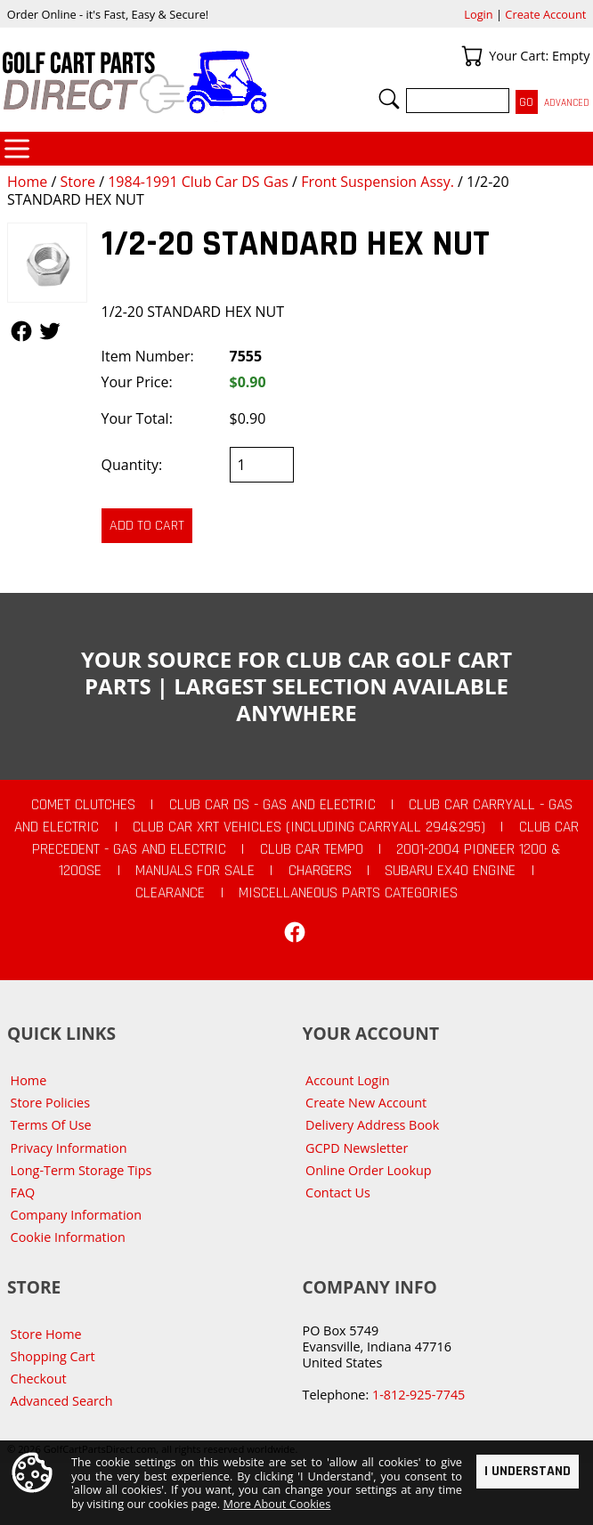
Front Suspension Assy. (377, 181)
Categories (17, 149)
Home (27, 181)
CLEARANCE (170, 893)
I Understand (527, 1471)
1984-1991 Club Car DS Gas (198, 181)
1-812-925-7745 (418, 1394)
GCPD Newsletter (356, 1148)
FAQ (23, 1192)
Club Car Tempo (311, 849)
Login (478, 14)
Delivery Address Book (372, 1124)
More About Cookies (276, 1505)
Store (77, 181)
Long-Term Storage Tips (81, 1170)
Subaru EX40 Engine (450, 870)
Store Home (46, 1334)
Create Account (545, 14)
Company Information (76, 1214)
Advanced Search (62, 1400)
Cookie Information (68, 1237)
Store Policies (50, 1102)
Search (389, 99)
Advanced (566, 103)
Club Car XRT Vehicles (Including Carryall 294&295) (309, 827)
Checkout (39, 1378)
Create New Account (365, 1102)
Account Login (347, 1080)
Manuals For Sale (195, 870)
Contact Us (337, 1192)
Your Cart (472, 56)
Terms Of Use (51, 1124)
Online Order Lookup (368, 1170)
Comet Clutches (83, 805)
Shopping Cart (53, 1356)
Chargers (320, 870)
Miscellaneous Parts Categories (348, 893)
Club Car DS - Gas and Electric (272, 805)
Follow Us (21, 331)
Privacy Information (69, 1148)
